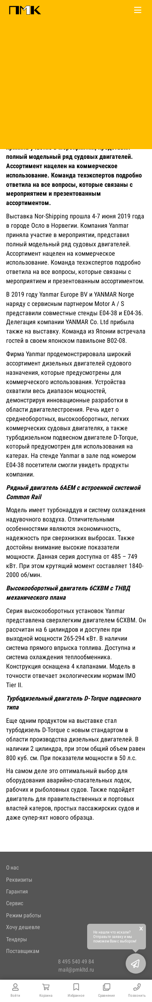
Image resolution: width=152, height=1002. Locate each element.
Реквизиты (19, 879)
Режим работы (23, 915)
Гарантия (17, 891)
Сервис (14, 903)
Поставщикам (22, 951)
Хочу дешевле (23, 927)
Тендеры (16, 939)
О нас (12, 867)
